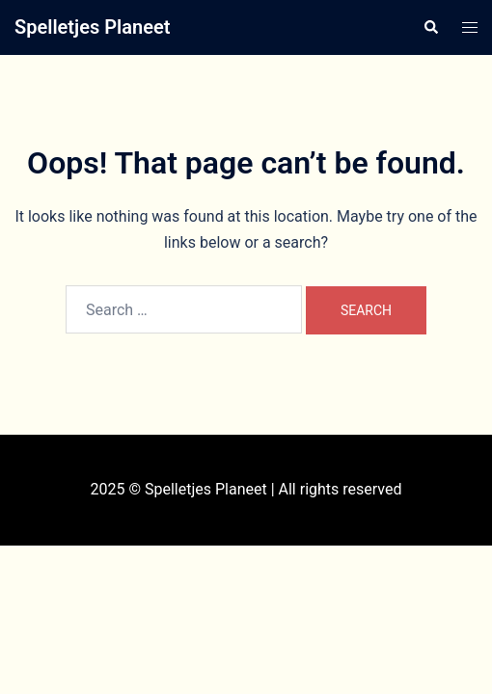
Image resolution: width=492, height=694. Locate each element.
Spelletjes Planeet (92, 27)
